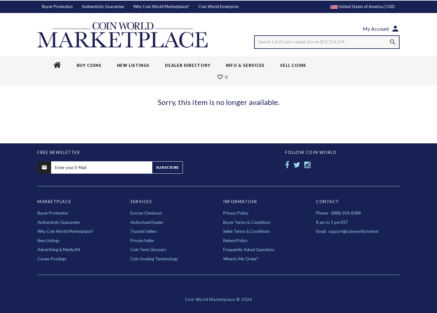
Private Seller (142, 240)
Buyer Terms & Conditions (246, 222)
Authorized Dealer (146, 222)
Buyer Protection (57, 6)
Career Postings (51, 258)
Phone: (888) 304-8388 (338, 213)
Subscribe (167, 167)
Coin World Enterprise (218, 6)
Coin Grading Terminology (154, 258)
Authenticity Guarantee (103, 6)
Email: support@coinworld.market (347, 231)
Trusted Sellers (143, 231)
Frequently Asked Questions (249, 249)
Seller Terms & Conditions (246, 231)
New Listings (48, 240)
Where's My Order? (240, 258)
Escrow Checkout (146, 213)
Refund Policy (235, 240)
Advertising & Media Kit (58, 249)
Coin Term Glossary (148, 249)
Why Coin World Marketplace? (161, 6)
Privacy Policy (235, 213)
